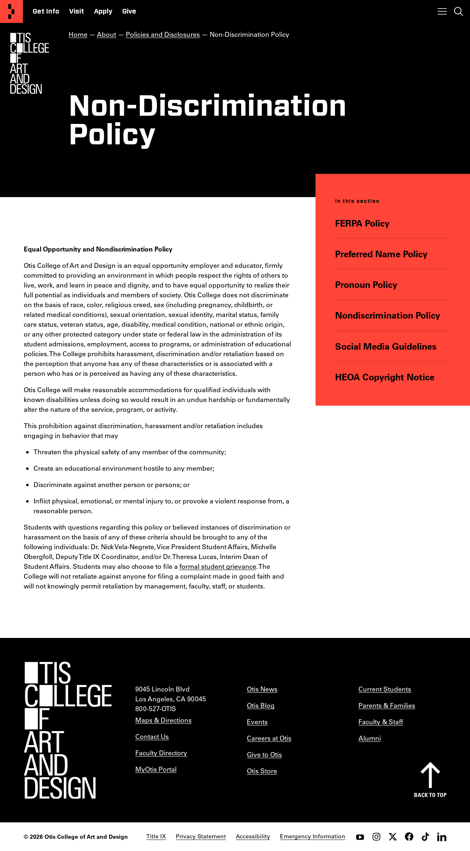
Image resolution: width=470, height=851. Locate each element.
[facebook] (409, 836)
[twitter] (393, 836)
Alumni (369, 738)
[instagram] (376, 836)
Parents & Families (386, 705)
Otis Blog (261, 705)
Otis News (262, 689)
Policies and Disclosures (163, 34)
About (106, 34)
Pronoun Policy (367, 284)
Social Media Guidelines (386, 346)
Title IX (156, 836)
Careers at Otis (269, 738)
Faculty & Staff (380, 721)
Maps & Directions (163, 720)
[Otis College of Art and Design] (11, 11)
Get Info (46, 11)
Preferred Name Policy (382, 253)
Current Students (384, 689)
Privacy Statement (201, 836)
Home (78, 34)
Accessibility (253, 836)
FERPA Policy (363, 223)
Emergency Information (312, 836)
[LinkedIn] (442, 836)
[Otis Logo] (29, 63)
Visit (76, 11)
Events (257, 721)
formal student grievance (217, 566)
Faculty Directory (161, 752)
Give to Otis (264, 754)
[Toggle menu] (442, 11)
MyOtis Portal (156, 769)
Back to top (430, 794)
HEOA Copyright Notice (385, 376)
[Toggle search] (458, 11)
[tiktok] (425, 836)
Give (129, 11)
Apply (103, 11)
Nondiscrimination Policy (388, 315)
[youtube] (360, 836)
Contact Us (152, 736)
